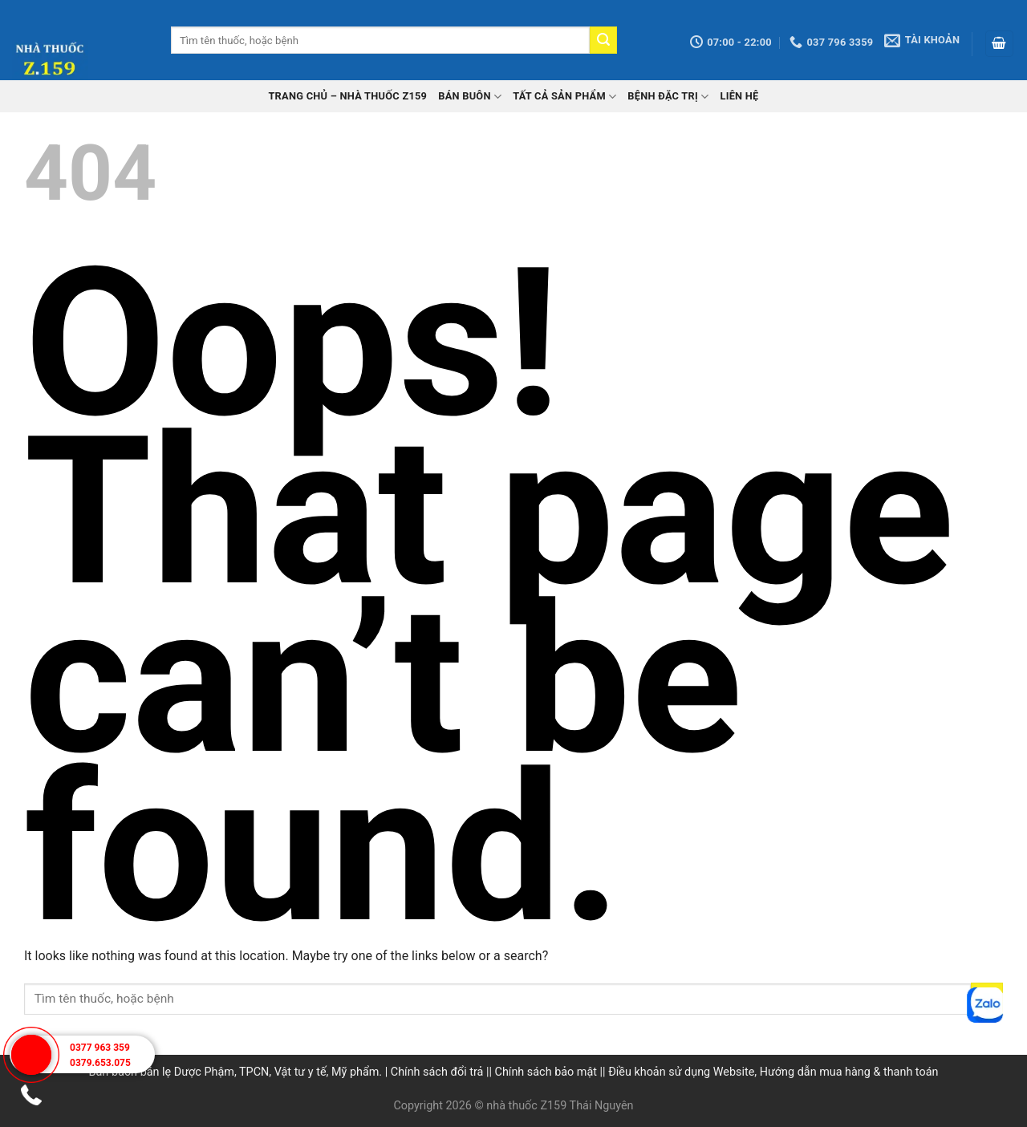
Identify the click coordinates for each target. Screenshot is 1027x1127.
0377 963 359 (100, 1047)
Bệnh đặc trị (667, 96)
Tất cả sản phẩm (564, 96)
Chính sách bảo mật (546, 1072)
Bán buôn (469, 96)
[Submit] (603, 40)
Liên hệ (739, 96)
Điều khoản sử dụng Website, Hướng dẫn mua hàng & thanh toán (773, 1072)
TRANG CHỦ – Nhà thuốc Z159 (347, 96)
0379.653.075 (100, 1062)
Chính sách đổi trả (437, 1072)
